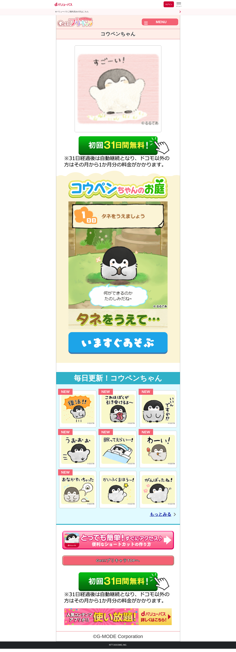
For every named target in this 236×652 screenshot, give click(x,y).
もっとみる (156, 514)
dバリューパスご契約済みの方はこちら (72, 12)
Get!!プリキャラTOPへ (118, 562)
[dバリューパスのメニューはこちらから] (179, 5)
